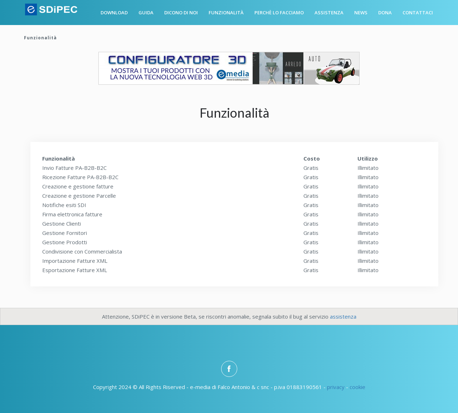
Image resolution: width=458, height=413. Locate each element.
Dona (385, 12)
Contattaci (418, 12)
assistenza (343, 316)
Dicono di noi (181, 12)
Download (114, 12)
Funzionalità (226, 12)
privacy (336, 386)
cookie (357, 386)
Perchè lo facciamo (279, 12)
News (360, 12)
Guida (146, 12)
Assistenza (329, 12)
